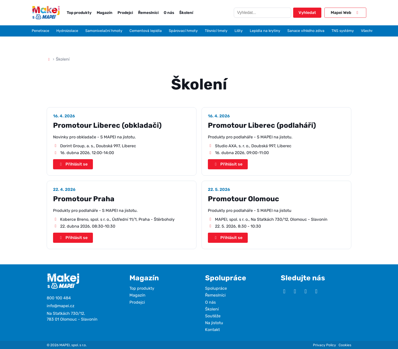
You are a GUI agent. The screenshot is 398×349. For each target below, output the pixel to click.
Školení (186, 12)
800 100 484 (59, 298)
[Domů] (49, 59)
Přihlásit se (73, 164)
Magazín (104, 12)
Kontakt (212, 329)
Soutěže (213, 316)
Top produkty (79, 12)
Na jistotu (214, 322)
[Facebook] (305, 291)
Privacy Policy (324, 345)
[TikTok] (316, 291)
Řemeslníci (148, 12)
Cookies (345, 345)
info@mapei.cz (60, 305)
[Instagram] (294, 291)
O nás (169, 12)
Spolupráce (216, 288)
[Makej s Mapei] (46, 13)
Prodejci (125, 12)
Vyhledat (307, 12)
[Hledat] (262, 13)
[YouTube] (284, 291)
